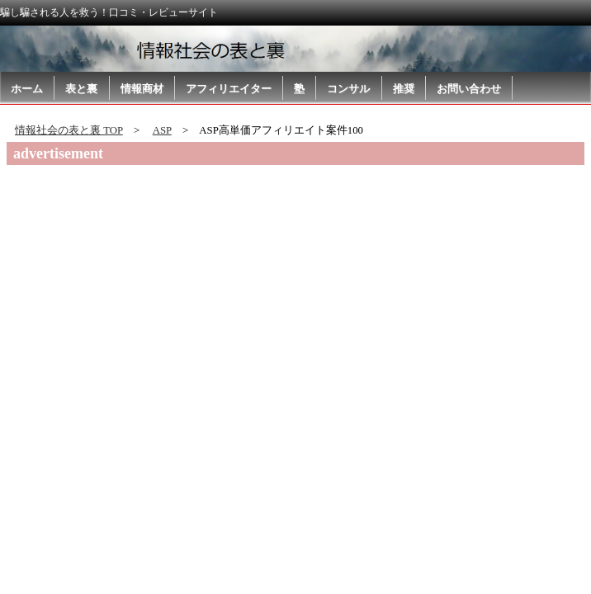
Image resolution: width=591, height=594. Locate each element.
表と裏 (81, 88)
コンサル (348, 88)
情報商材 (142, 88)
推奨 (403, 88)
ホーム (27, 88)
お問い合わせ (469, 88)
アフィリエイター (229, 88)
